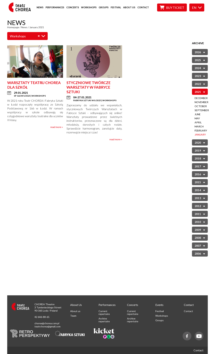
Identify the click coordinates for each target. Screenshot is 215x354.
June (198, 114)
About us (129, 7)
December (201, 98)
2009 (200, 229)
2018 (200, 158)
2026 (200, 52)
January (200, 134)
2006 (200, 253)
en (197, 8)
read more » (56, 126)
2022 (200, 83)
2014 (200, 190)
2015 (200, 182)
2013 (200, 198)
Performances (55, 7)
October (201, 106)
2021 (200, 91)
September (202, 110)
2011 (200, 214)
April (198, 122)
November (201, 102)
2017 (200, 166)
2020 (200, 142)
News (40, 7)
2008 (200, 237)
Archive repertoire (104, 320)
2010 (200, 221)
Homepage (13, 27)
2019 (200, 150)
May (197, 118)
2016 (200, 174)
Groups (104, 7)
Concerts (72, 7)
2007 (200, 245)
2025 (200, 60)
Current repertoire (104, 312)
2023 (200, 76)
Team (73, 315)
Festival (116, 7)
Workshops (89, 7)
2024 (200, 68)
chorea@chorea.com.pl (46, 323)
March (199, 126)
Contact (143, 7)
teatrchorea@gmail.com (47, 326)
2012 (200, 206)
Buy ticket (172, 7)
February (201, 130)
